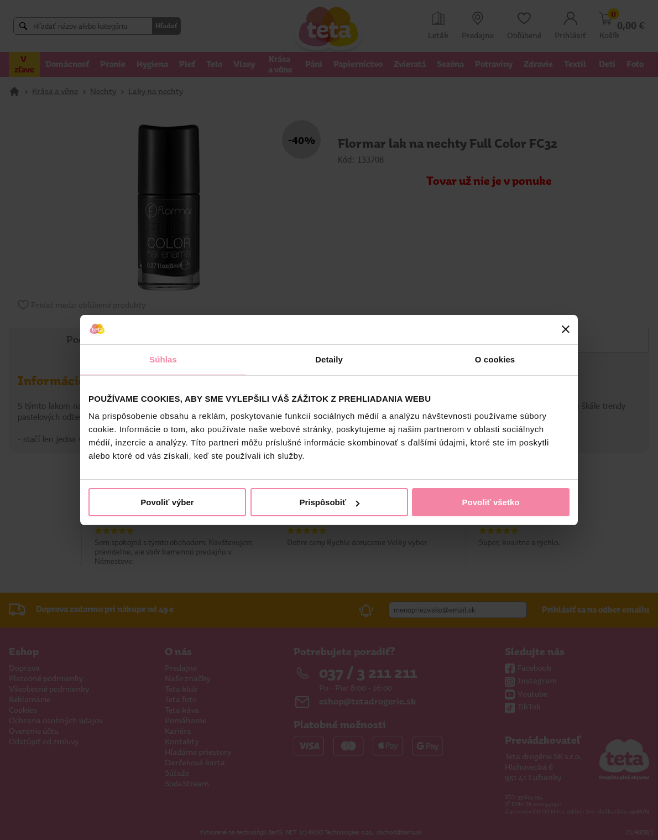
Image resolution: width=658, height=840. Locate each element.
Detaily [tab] (329, 359)
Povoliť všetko (491, 502)
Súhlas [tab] (163, 359)
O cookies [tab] (495, 359)
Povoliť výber (167, 502)
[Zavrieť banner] (566, 329)
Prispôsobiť (329, 502)
